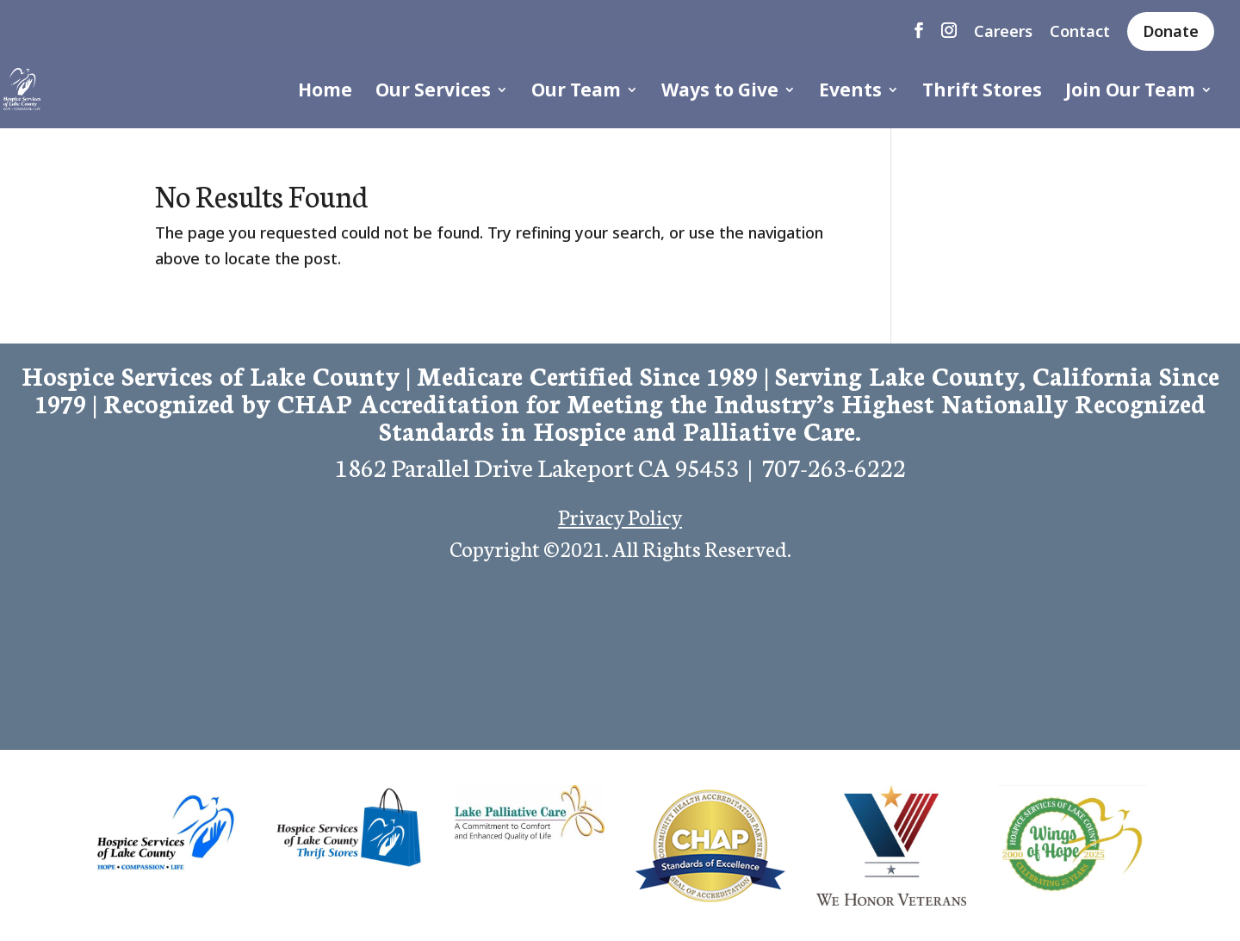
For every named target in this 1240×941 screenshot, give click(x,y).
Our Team (576, 93)
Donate (1171, 31)
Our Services (433, 93)
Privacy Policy (620, 515)
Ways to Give (719, 93)
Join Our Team (1130, 93)
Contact (1080, 32)
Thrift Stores (982, 93)
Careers (1003, 32)
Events (850, 93)
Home (325, 93)
